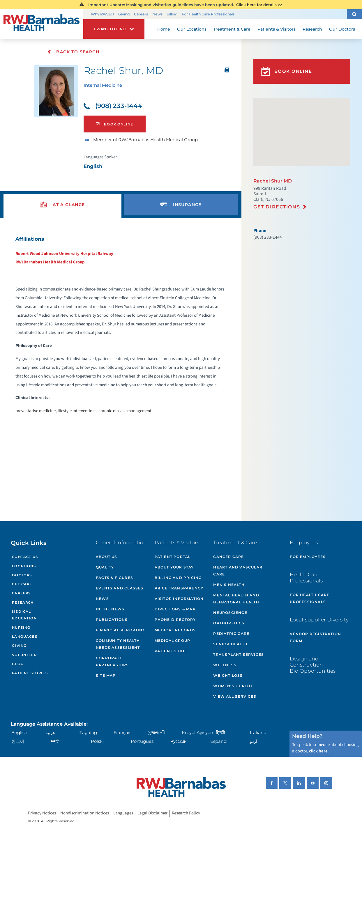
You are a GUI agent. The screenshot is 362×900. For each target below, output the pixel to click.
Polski (97, 741)
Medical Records (175, 630)
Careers (141, 14)
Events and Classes (120, 588)
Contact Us (25, 557)
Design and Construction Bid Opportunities (312, 664)
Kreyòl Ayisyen (197, 732)
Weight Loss (228, 675)
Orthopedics (228, 623)
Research (22, 602)
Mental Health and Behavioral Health (236, 598)
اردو (253, 741)
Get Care (22, 584)
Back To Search (73, 51)
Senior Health (230, 644)
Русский (178, 741)
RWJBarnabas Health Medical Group (50, 262)
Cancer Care (228, 556)
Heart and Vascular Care (237, 570)
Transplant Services (238, 654)
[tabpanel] (120, 324)
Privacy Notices (42, 813)
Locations (24, 566)
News (157, 14)
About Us (106, 556)
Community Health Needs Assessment (118, 644)
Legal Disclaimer (152, 813)
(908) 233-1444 (113, 105)
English (19, 732)
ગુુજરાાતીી (156, 732)
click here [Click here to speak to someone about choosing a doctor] (318, 751)
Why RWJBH (102, 14)
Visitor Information (179, 598)
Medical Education (24, 615)
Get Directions (276, 207)
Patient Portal (173, 556)
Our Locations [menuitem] (191, 29)
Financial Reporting (121, 630)
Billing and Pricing (178, 577)
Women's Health (232, 686)
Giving (124, 14)
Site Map (106, 675)
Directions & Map (175, 609)
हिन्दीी (220, 732)
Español (218, 741)
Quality (105, 567)
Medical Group (172, 640)
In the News (110, 609)
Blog (18, 664)
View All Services (234, 696)
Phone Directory (175, 619)
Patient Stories (29, 673)
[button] (354, 14)
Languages (24, 637)
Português (142, 741)
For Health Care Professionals (208, 14)
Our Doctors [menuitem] (342, 29)
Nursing (21, 628)
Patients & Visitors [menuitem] (276, 29)
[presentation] (62, 204)
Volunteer (24, 655)
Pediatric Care (231, 633)
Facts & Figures (114, 577)
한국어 (17, 741)
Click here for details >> (259, 4)
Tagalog (88, 732)
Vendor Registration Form (315, 637)
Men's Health (228, 584)
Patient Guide (171, 651)
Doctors (22, 575)
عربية (50, 732)
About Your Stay (174, 567)
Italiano (258, 732)
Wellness (224, 665)
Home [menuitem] (163, 29)
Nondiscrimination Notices (84, 813)
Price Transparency (179, 588)
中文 (55, 741)
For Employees (308, 556)
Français (122, 732)
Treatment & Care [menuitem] (231, 29)
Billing (172, 14)
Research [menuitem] (312, 29)
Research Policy (186, 813)
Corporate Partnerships (112, 661)
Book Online (114, 124)
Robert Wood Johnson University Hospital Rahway (64, 254)
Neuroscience (230, 612)
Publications (112, 619)
